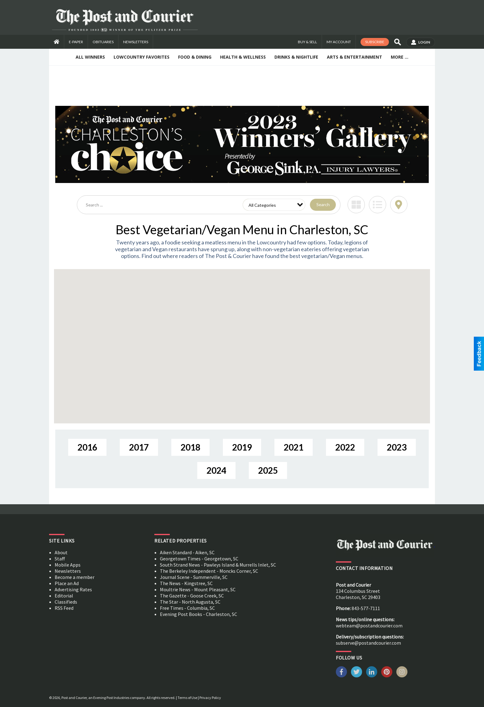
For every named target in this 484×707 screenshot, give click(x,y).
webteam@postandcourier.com (369, 625)
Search (323, 204)
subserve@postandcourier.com (368, 643)
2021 (293, 447)
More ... (399, 57)
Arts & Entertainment (354, 57)
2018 (190, 447)
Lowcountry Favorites (141, 57)
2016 (87, 447)
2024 (216, 470)
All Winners (90, 57)
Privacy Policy (210, 697)
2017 (139, 447)
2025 (268, 470)
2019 (242, 447)
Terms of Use (187, 697)
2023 (397, 447)
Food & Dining (194, 57)
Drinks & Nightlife (296, 57)
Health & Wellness (243, 57)
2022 (345, 447)
